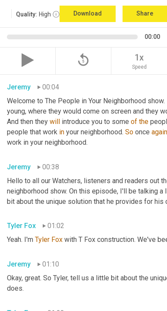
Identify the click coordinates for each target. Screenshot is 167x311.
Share (144, 13)
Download (87, 13)
